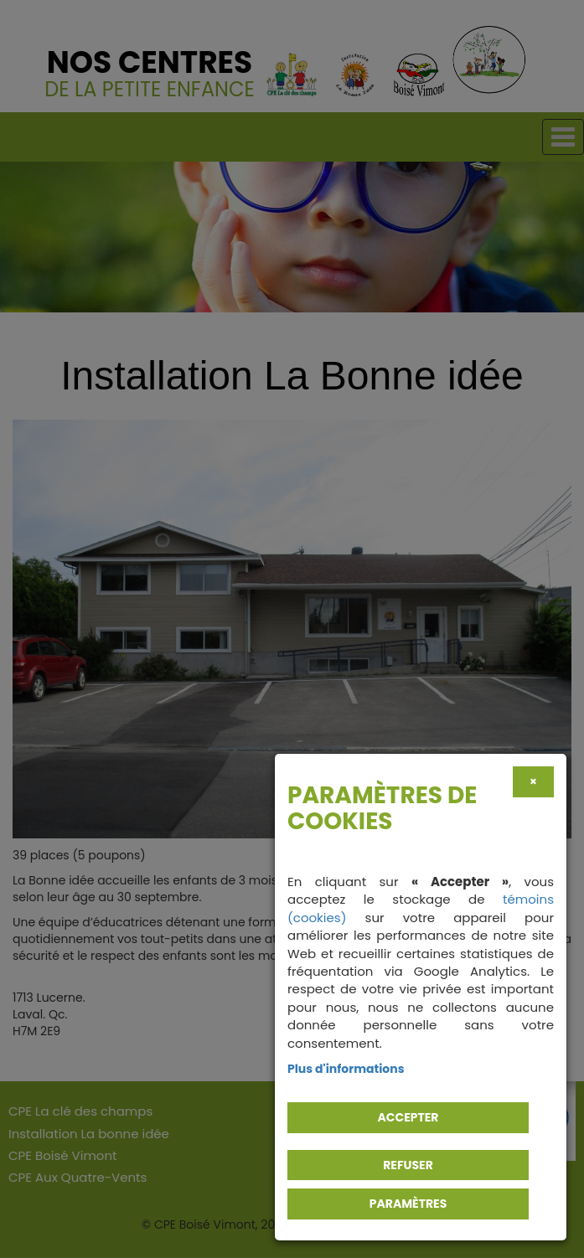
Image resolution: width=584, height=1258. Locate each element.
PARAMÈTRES (408, 1203)
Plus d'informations (346, 1068)
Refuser (408, 1165)
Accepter (408, 1117)
